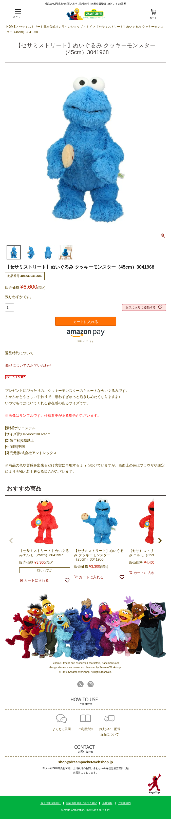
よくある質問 (61, 729)
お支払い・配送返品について (109, 731)
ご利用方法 (85, 729)
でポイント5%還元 (108, 3)
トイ (89, 26)
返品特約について (19, 353)
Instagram (90, 684)
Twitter (80, 684)
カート (153, 18)
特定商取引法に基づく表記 (81, 803)
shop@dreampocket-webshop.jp (85, 762)
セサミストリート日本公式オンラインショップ (51, 26)
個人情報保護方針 (51, 803)
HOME (10, 26)
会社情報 (107, 803)
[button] (11, 540)
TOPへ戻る (154, 784)
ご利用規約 (124, 803)
